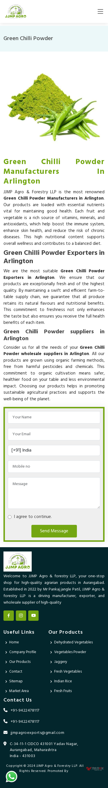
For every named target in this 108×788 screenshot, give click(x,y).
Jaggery (60, 662)
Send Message (54, 531)
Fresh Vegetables (68, 671)
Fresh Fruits (63, 691)
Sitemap (16, 681)
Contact (15, 671)
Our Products (20, 662)
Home (14, 642)
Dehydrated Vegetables (73, 642)
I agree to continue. (32, 516)
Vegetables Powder (70, 652)
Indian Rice (63, 681)
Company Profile (22, 652)
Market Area (19, 691)
